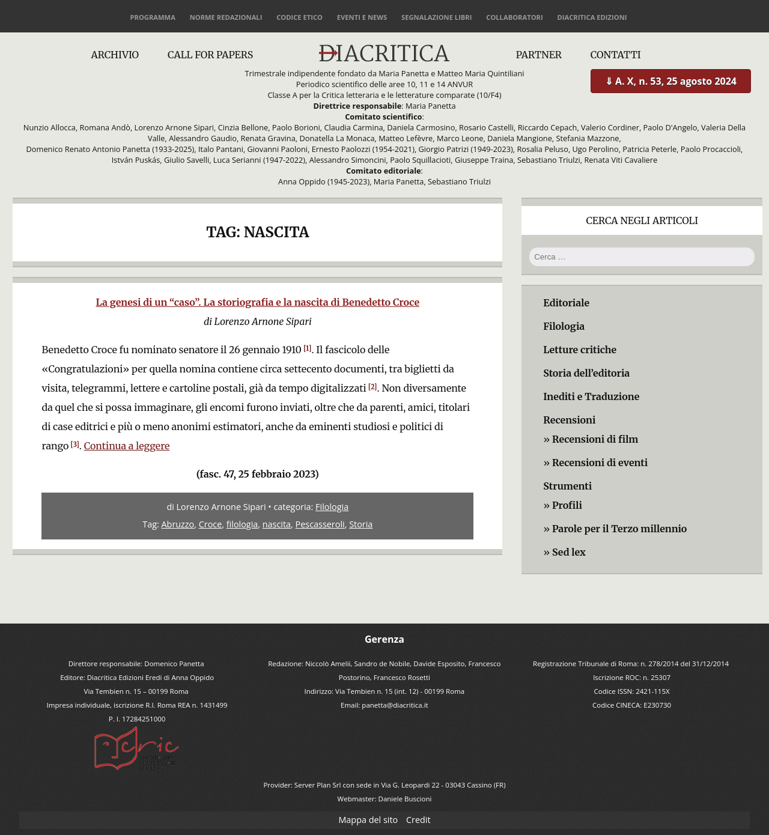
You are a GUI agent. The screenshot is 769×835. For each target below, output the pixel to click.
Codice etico (299, 17)
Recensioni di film (595, 439)
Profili (567, 505)
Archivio (115, 55)
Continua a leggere (127, 446)
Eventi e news (362, 17)
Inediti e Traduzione (591, 396)
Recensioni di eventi (600, 463)
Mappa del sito (368, 819)
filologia (242, 524)
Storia (360, 524)
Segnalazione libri (436, 17)
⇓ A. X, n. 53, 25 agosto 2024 (671, 81)
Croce (210, 524)
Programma (152, 17)
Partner (539, 55)
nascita (277, 524)
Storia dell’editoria (586, 373)
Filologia (331, 506)
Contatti (616, 55)
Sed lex (569, 552)
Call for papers (210, 55)
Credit (418, 819)
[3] (74, 444)
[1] (307, 348)
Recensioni (569, 420)
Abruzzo (178, 524)
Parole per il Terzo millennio (619, 529)
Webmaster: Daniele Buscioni (385, 798)
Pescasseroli (320, 524)
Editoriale (566, 303)
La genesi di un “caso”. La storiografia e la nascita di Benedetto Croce (257, 302)
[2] (372, 387)
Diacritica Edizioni (592, 17)
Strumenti (567, 486)
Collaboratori (514, 17)
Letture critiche (579, 350)
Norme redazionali (226, 17)
